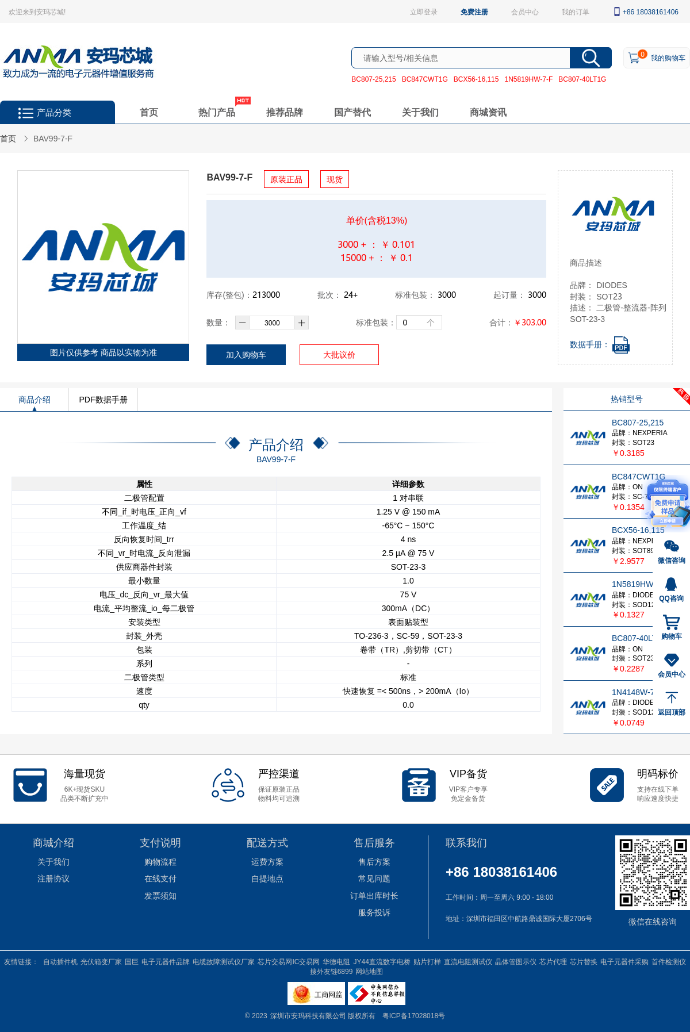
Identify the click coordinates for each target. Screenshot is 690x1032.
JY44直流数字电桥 (381, 961)
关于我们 (420, 112)
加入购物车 (246, 354)
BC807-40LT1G (582, 78)
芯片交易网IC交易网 (289, 961)
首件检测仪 (668, 961)
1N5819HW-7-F (528, 78)
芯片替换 (583, 961)
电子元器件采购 (624, 961)
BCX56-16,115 (476, 78)
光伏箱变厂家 (101, 961)
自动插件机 (60, 961)
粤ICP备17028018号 (413, 1015)
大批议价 (339, 354)
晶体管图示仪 (515, 961)
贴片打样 (427, 961)
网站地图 (369, 971)
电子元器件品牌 (165, 961)
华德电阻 (336, 961)
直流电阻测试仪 (468, 961)
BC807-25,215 (373, 78)
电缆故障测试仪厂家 (224, 961)
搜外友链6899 (331, 971)
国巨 (132, 961)
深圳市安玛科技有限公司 (309, 1015)
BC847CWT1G (425, 78)
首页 (149, 112)
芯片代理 (553, 961)
